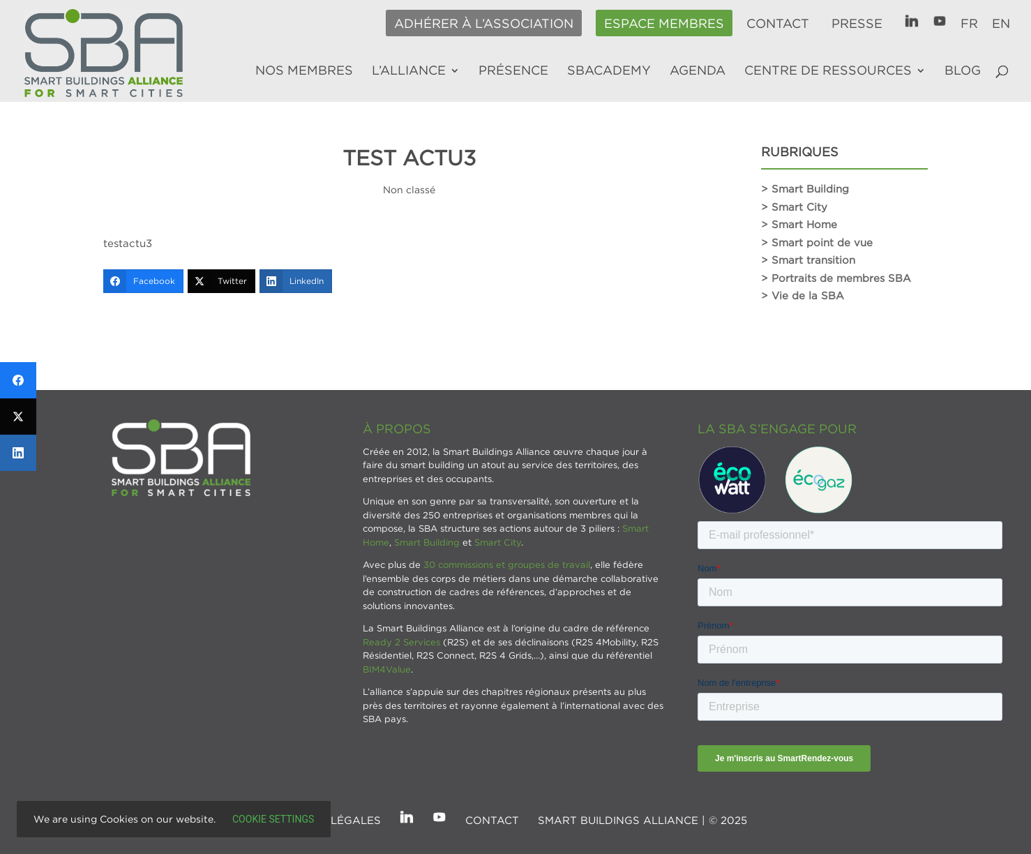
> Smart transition (808, 259)
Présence (513, 71)
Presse (856, 23)
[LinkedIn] (295, 281)
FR (969, 23)
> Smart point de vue (817, 242)
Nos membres (304, 71)
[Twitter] (221, 281)
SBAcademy (609, 71)
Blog (963, 71)
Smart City (497, 542)
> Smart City (794, 206)
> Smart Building (805, 188)
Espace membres (664, 23)
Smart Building (427, 542)
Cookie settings (273, 819)
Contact (777, 23)
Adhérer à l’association (483, 23)
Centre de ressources (828, 71)
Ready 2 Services (401, 642)
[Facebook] (143, 281)
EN (1001, 23)
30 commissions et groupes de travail (506, 564)
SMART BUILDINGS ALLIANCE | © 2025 (642, 819)
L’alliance (409, 71)
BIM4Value (387, 669)
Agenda (697, 71)
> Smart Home (799, 224)
